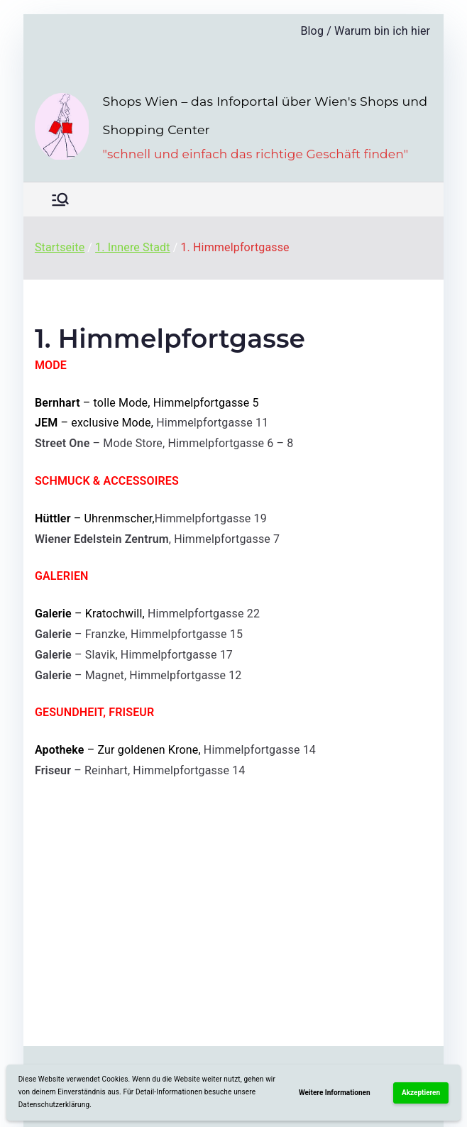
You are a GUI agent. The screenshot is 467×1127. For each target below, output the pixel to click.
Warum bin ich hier (382, 31)
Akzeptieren (421, 1092)
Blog (312, 31)
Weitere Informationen (334, 1092)
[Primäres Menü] (60, 199)
